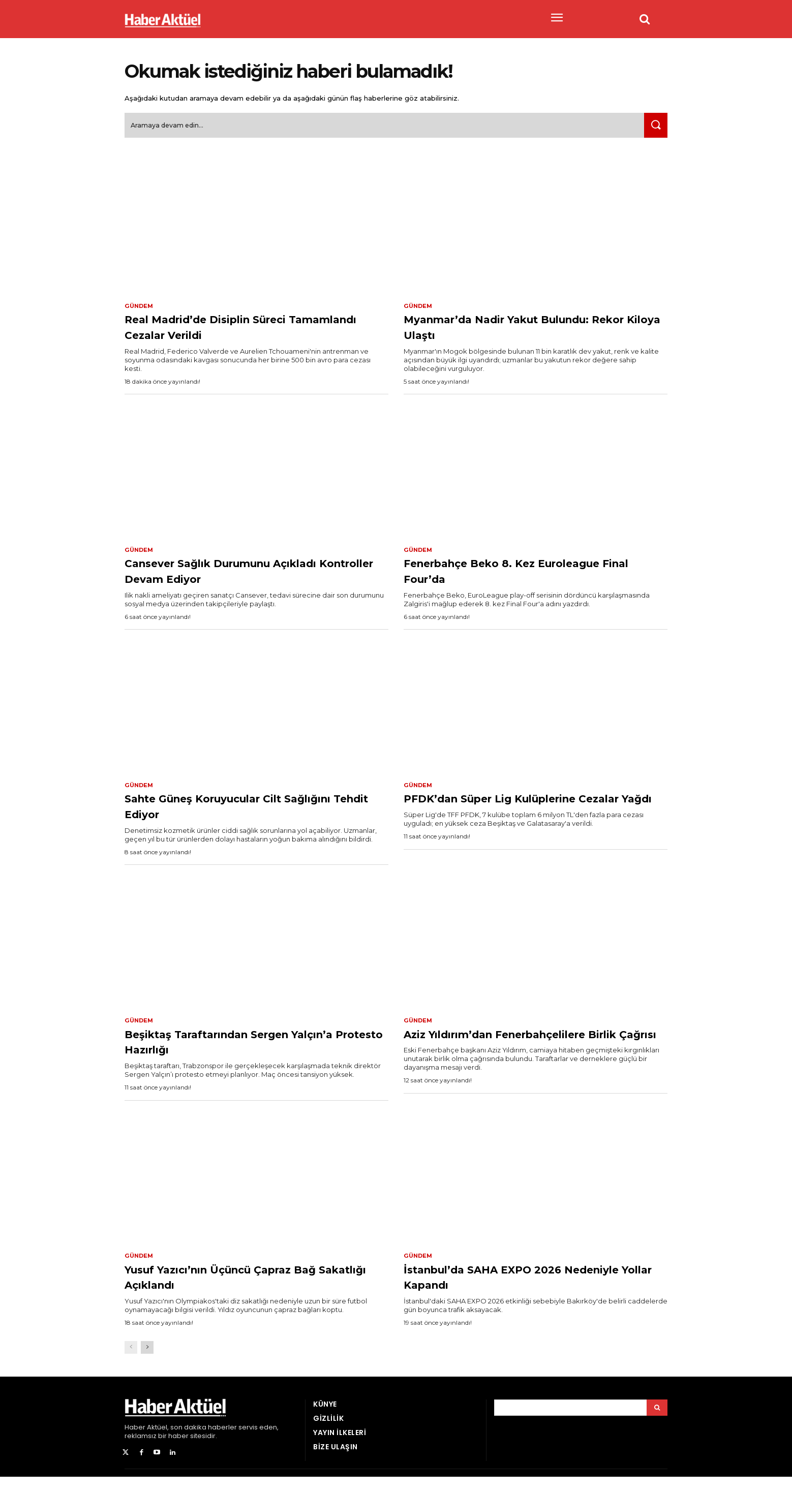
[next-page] (147, 1364)
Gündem (140, 310)
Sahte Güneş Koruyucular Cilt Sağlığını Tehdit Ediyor (233, 811)
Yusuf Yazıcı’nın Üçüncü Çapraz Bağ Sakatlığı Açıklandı (256, 1293)
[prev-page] (131, 1364)
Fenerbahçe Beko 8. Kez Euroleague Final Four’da (496, 576)
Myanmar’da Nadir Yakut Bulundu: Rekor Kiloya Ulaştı (530, 331)
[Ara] (653, 129)
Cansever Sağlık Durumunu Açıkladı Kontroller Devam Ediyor (246, 576)
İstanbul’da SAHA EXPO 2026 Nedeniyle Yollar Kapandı (510, 1293)
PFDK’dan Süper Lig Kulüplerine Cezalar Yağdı (522, 811)
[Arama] (657, 1424)
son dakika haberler (203, 1444)
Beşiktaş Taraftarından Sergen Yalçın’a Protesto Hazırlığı (237, 1048)
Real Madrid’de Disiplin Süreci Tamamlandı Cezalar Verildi (234, 331)
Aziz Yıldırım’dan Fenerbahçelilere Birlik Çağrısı (529, 1048)
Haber (135, 1444)
